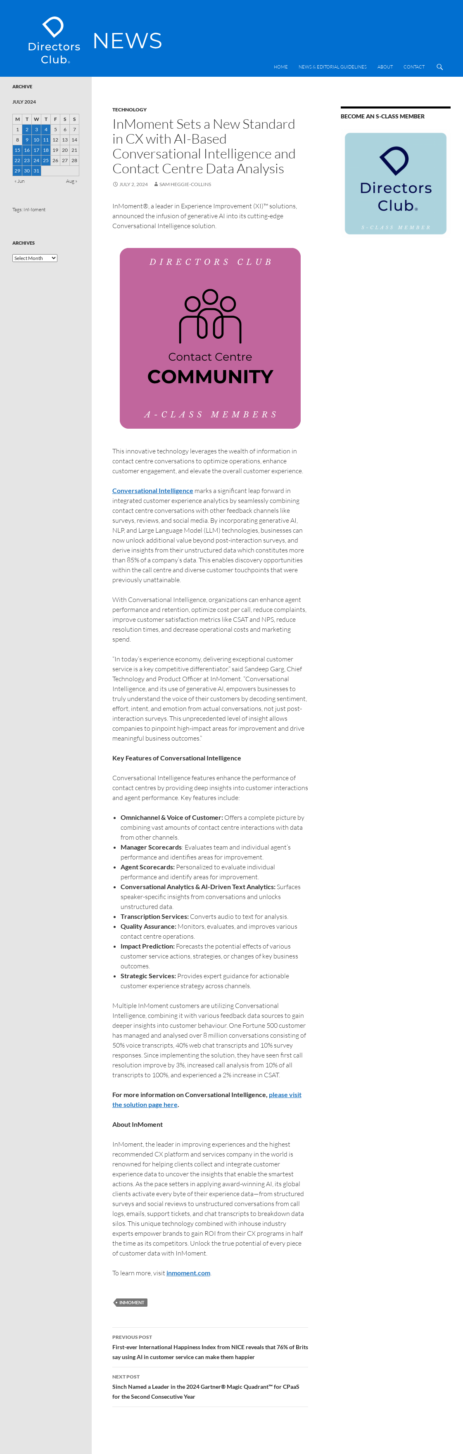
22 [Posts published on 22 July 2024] (17, 160)
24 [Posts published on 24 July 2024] (36, 160)
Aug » (71, 181)
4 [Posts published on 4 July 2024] (46, 129)
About (385, 67)
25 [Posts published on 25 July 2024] (46, 160)
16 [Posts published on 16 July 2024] (27, 150)
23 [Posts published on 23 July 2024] (27, 160)
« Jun (19, 181)
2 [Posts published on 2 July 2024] (27, 129)
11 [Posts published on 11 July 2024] (46, 140)
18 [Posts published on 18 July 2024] (46, 150)
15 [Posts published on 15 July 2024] (17, 150)
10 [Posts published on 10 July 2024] (36, 140)
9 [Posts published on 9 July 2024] (27, 140)
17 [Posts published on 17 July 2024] (36, 150)
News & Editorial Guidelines (333, 67)
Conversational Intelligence (152, 490)
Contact (414, 67)
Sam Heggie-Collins (185, 184)
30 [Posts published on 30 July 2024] (27, 171)
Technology (129, 109)
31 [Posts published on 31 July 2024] (36, 171)
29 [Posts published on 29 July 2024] (17, 171)
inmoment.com (188, 1273)
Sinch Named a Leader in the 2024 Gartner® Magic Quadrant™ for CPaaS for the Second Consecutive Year (210, 1386)
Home (281, 67)
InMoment (132, 1302)
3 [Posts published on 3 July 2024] (36, 129)
